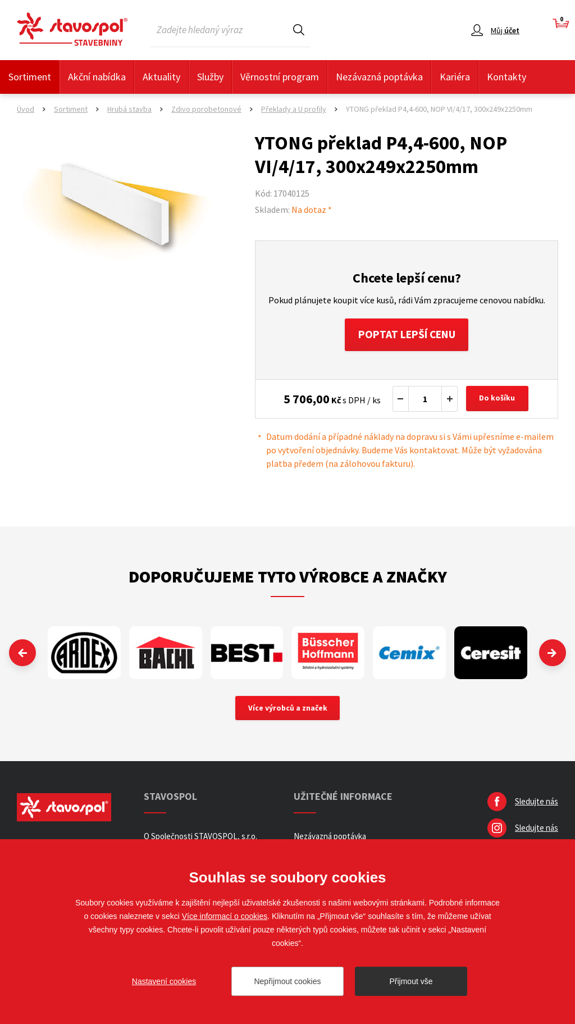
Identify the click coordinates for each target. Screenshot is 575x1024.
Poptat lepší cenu (406, 335)
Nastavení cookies (164, 981)
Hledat (299, 29)
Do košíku (498, 400)
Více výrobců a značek (288, 709)
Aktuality (161, 76)
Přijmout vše (410, 981)
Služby (210, 76)
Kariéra (455, 76)
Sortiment (29, 76)
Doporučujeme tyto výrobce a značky (288, 577)
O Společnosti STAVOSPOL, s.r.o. (200, 837)
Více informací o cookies (225, 916)
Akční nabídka (97, 76)
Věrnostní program (279, 76)
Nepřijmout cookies (287, 981)
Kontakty (506, 76)
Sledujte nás (536, 803)
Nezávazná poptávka (379, 76)
